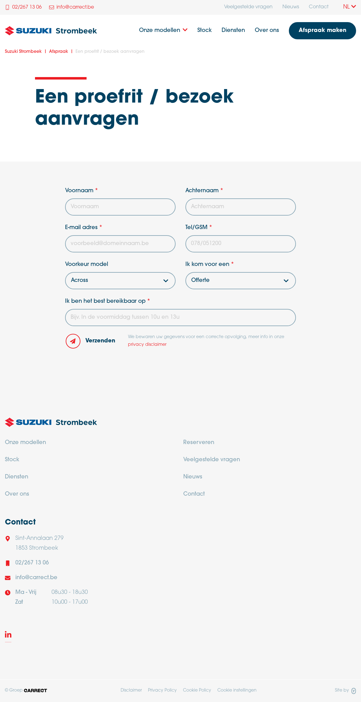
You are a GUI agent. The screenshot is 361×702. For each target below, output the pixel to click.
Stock (204, 30)
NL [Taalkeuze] (349, 7)
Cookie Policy (197, 690)
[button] (93, 341)
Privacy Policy (162, 690)
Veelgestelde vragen (248, 7)
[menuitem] (248, 7)
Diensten (233, 30)
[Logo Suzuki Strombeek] (51, 30)
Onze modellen (159, 30)
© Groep (26, 690)
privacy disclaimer (147, 344)
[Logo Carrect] (51, 424)
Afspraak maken (322, 30)
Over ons (267, 30)
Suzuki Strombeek (23, 51)
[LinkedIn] (8, 635)
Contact (318, 7)
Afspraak (58, 51)
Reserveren (198, 443)
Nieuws (290, 7)
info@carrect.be (36, 578)
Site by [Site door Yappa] (345, 691)
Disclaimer (131, 690)
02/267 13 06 (32, 563)
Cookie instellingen (237, 690)
